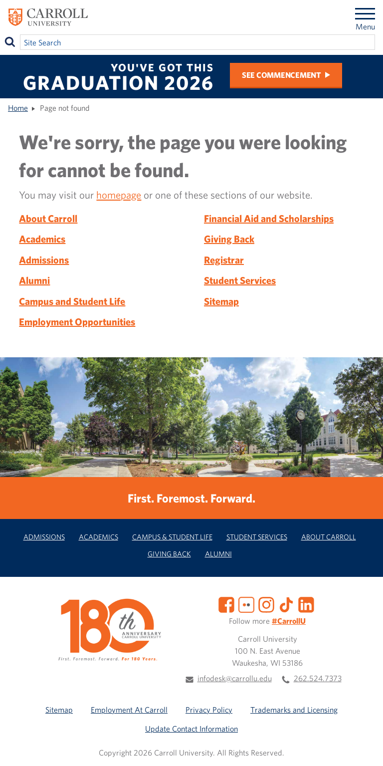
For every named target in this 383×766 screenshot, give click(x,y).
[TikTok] (286, 603)
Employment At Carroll (129, 709)
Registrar (224, 259)
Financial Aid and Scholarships (269, 218)
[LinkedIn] (306, 603)
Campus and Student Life (72, 301)
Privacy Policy (209, 709)
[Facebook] (226, 603)
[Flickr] (246, 603)
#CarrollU (289, 620)
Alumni (34, 280)
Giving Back (229, 239)
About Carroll (48, 218)
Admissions (44, 259)
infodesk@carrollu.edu (234, 678)
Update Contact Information (191, 728)
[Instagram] (266, 603)
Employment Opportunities (77, 321)
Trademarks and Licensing (294, 709)
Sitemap (221, 301)
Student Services (240, 280)
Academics (42, 239)
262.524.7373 (318, 678)
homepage (118, 195)
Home (18, 107)
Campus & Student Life (172, 536)
